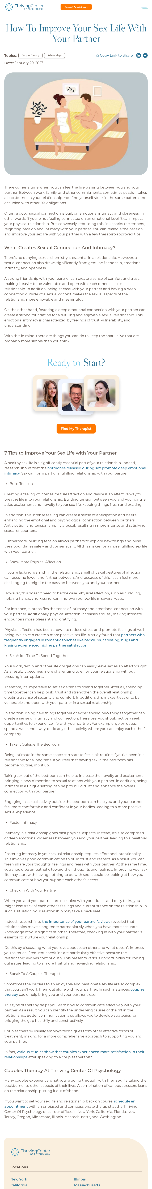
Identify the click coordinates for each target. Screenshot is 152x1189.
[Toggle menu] (145, 7)
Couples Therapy (30, 55)
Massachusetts (87, 1185)
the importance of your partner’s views (76, 922)
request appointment (76, 7)
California (18, 1185)
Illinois (80, 1179)
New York (18, 1179)
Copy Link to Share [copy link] (116, 55)
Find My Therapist (76, 429)
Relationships (55, 55)
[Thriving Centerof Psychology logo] (30, 1152)
